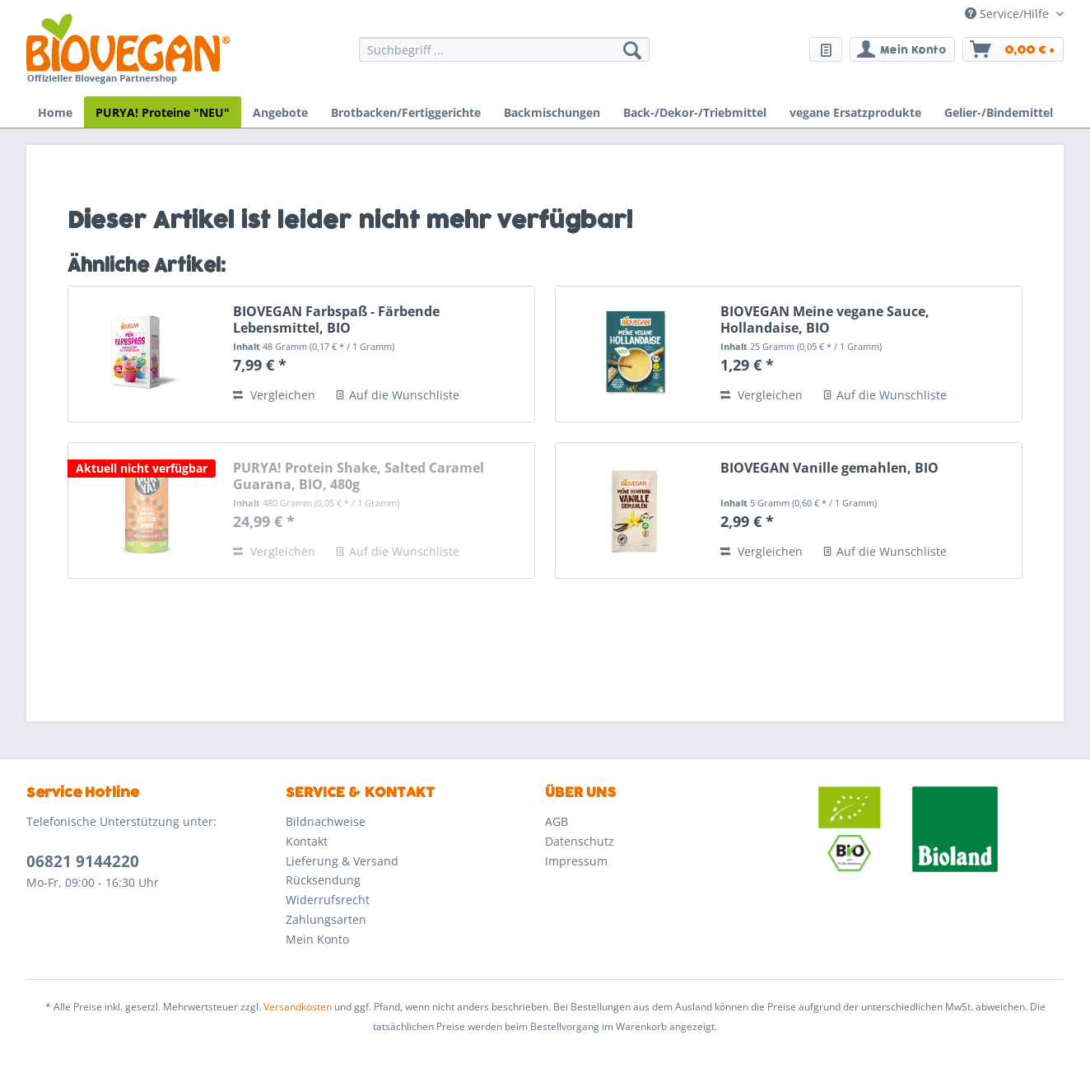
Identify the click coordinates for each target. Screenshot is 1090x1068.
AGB (556, 821)
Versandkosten (297, 1007)
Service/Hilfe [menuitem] (1008, 13)
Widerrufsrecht (328, 899)
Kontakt (307, 841)
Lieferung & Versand (342, 861)
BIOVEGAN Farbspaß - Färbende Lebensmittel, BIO (336, 319)
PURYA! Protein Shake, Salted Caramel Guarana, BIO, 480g (358, 475)
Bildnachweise (326, 821)
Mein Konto (317, 939)
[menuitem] (504, 57)
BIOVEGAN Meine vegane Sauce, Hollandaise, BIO (824, 319)
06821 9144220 (82, 861)
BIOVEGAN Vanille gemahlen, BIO (829, 468)
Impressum (576, 861)
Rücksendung (323, 880)
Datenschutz (579, 841)
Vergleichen (274, 395)
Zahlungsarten (326, 919)
